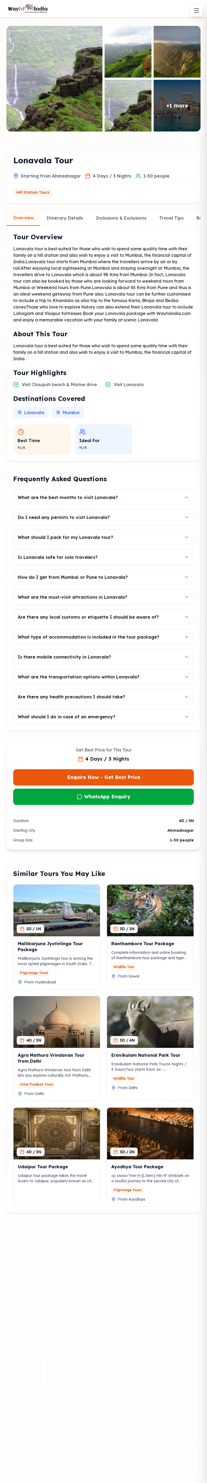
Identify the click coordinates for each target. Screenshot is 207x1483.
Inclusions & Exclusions (121, 218)
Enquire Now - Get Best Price (103, 777)
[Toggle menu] (196, 10)
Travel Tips (171, 218)
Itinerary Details (65, 218)
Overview (23, 217)
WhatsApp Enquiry (103, 797)
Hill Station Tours (33, 192)
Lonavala (31, 412)
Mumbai (68, 412)
